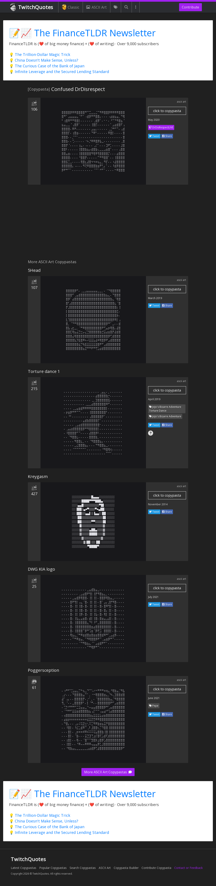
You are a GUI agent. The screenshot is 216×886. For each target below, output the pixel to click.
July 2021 (153, 597)
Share (167, 136)
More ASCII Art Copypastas (108, 772)
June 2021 (154, 698)
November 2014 (157, 504)
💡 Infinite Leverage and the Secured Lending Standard (59, 71)
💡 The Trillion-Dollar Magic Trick (39, 54)
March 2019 (155, 298)
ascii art (181, 101)
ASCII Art (96, 7)
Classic (70, 7)
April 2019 (154, 399)
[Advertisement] (108, 224)
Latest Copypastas (23, 868)
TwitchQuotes (32, 7)
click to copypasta (167, 110)
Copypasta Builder (126, 868)
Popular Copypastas (53, 868)
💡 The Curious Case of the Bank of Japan (46, 65)
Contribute (190, 7)
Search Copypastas (83, 868)
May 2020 (153, 120)
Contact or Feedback (188, 868)
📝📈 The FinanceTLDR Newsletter (82, 33)
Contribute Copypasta (156, 868)
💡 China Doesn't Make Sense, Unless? (43, 60)
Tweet (154, 136)
